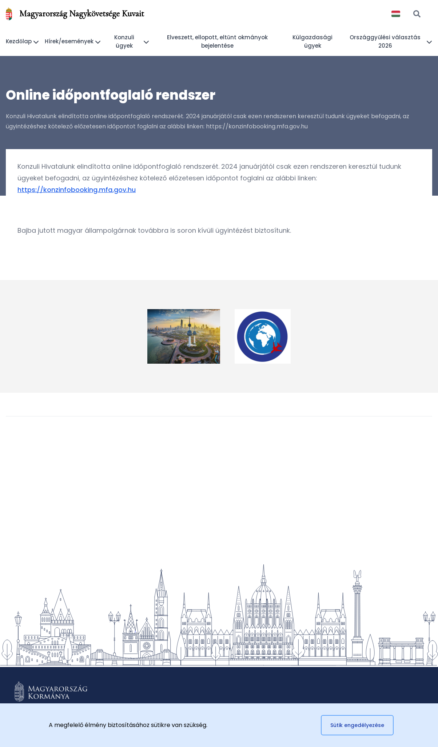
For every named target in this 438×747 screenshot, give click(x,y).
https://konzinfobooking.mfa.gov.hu (76, 189)
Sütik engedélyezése (357, 725)
